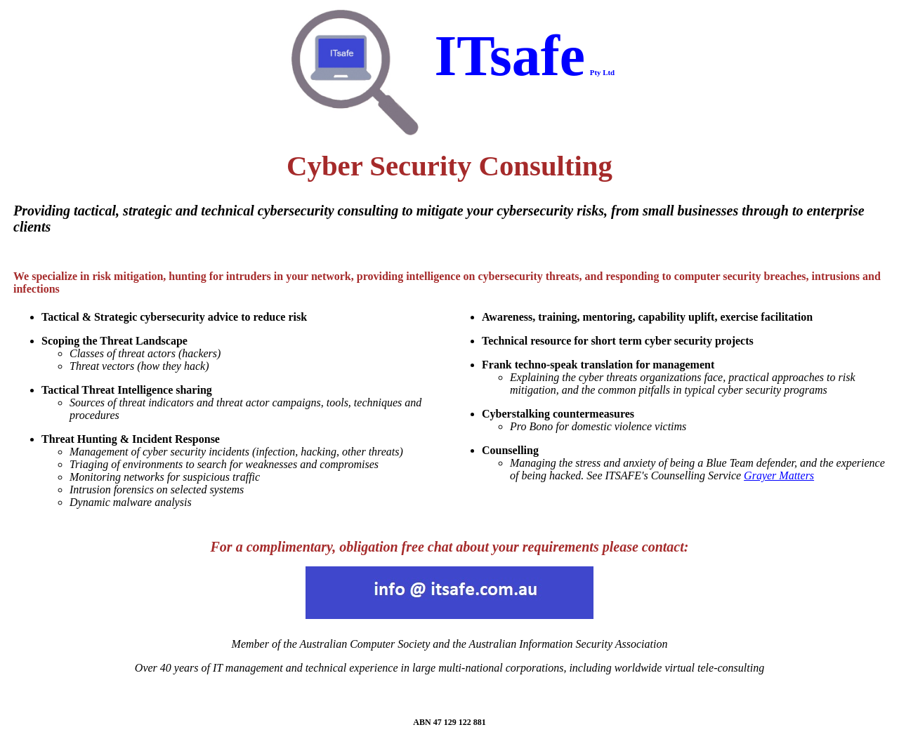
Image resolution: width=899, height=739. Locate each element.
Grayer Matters (779, 475)
